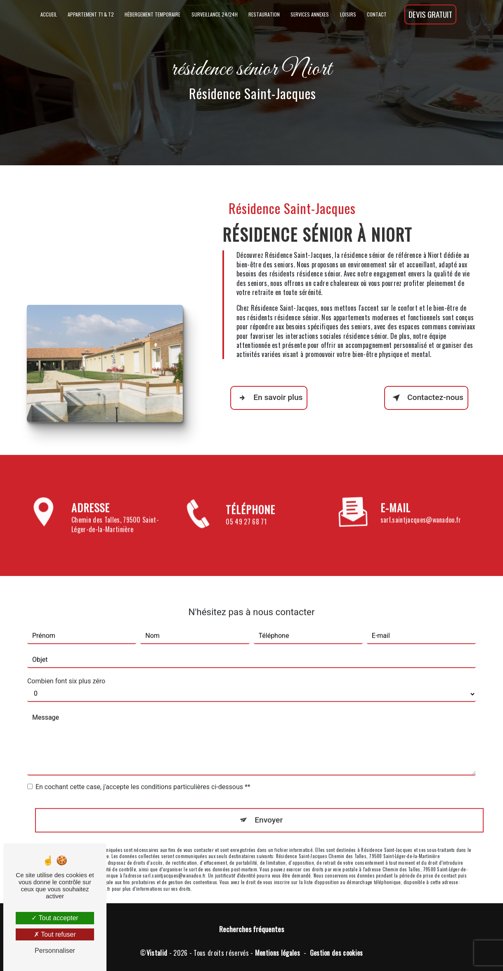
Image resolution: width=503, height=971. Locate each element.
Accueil (48, 14)
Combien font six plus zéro (66, 670)
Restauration (264, 14)
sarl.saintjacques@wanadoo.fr (420, 509)
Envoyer (269, 808)
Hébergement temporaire (152, 14)
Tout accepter (54, 917)
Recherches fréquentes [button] (251, 928)
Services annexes (309, 14)
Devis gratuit (430, 14)
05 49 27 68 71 (246, 533)
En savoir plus (268, 398)
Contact (377, 14)
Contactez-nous (426, 398)
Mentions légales (277, 952)
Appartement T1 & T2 (91, 14)
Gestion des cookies (336, 952)
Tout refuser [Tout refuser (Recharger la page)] (55, 934)
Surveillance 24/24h (214, 14)
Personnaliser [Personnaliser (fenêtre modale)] (55, 950)
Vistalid (157, 952)
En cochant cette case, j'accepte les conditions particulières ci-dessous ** (142, 775)
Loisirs (348, 14)
